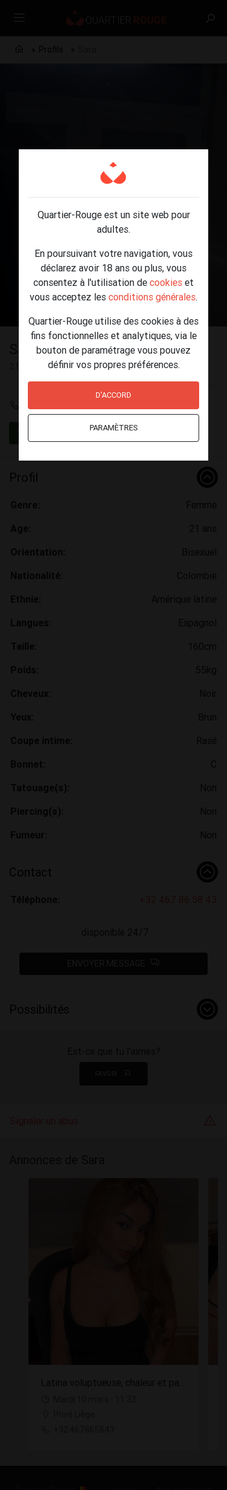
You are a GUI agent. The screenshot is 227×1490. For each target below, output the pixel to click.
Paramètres (114, 428)
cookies (166, 282)
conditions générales (152, 297)
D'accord (113, 395)
